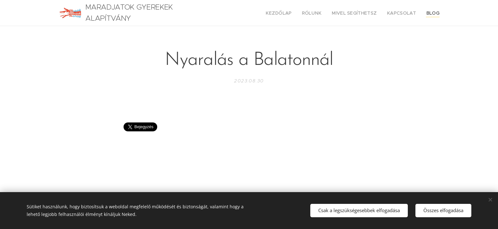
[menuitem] (292, 13)
